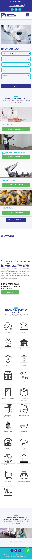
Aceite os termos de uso (11, 82)
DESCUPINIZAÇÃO (8, 208)
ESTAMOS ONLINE (10, 292)
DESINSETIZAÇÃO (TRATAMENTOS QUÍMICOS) (13, 153)
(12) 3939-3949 (17, 1)
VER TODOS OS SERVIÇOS (16, 220)
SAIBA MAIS (17, 82)
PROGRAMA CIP (7, 124)
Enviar (16, 86)
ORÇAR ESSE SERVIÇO (15, 129)
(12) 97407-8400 (17, 5)
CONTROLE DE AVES (8, 180)
